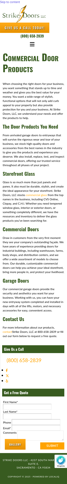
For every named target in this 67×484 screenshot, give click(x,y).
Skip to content (10, 2)
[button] (24, 28)
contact (7, 331)
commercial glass (36, 195)
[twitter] (7, 376)
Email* (7, 428)
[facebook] (7, 370)
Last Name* (10, 411)
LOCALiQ (54, 476)
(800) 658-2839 (32, 36)
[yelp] (7, 381)
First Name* (10, 402)
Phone (7, 422)
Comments (10, 432)
